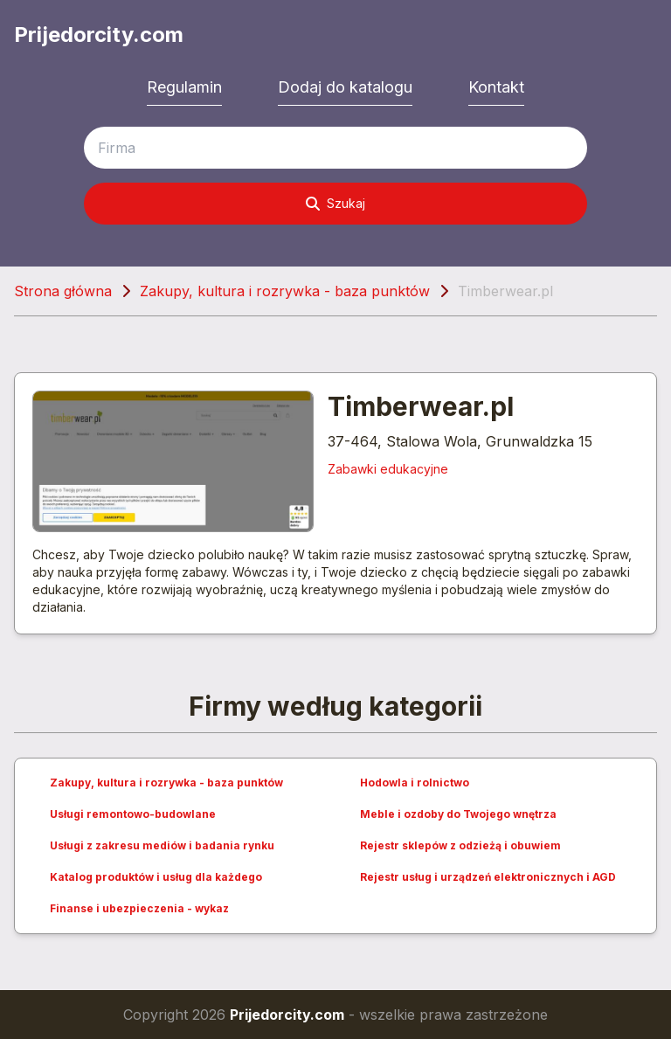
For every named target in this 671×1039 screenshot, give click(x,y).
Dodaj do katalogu (345, 87)
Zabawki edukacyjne (388, 468)
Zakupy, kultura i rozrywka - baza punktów (285, 291)
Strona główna (63, 291)
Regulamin (184, 87)
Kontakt (496, 87)
